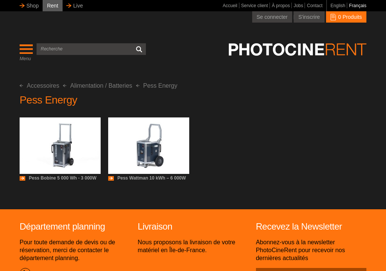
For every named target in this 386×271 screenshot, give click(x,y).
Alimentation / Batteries (97, 85)
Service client (254, 5)
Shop (32, 6)
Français (357, 5)
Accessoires (39, 85)
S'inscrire (309, 17)
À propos (281, 5)
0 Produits (346, 17)
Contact (314, 5)
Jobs (298, 5)
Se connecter (272, 17)
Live (78, 6)
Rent (52, 6)
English (338, 5)
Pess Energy (157, 85)
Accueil (230, 5)
